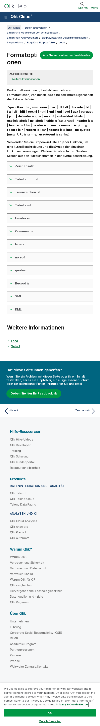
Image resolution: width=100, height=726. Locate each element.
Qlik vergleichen (21, 585)
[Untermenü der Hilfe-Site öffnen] (6, 17)
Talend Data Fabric (23, 504)
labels (19, 244)
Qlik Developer (20, 445)
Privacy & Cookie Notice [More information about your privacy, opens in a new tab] (72, 704)
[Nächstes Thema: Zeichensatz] (74, 411)
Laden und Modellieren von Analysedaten (32, 32)
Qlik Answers (19, 526)
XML (18, 296)
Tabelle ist (23, 205)
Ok (50, 712)
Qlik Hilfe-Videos (21, 439)
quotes (20, 270)
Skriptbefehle (15, 42)
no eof (20, 257)
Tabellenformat (26, 179)
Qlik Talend (18, 493)
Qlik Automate (20, 538)
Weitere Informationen (25, 79)
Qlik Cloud (21, 16)
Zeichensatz (24, 166)
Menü (94, 7)
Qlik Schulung (19, 456)
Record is (22, 283)
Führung (15, 627)
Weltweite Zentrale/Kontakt (29, 666)
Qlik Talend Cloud (22, 498)
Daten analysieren (36, 27)
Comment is (24, 231)
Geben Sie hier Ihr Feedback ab (33, 393)
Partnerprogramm (22, 649)
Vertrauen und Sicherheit (27, 562)
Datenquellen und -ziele (26, 596)
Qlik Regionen (19, 602)
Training (15, 450)
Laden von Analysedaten (22, 37)
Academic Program (23, 644)
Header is (22, 218)
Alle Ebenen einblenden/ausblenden (66, 55)
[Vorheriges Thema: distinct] (26, 411)
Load (62, 42)
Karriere (15, 655)
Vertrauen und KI (21, 574)
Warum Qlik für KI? (22, 579)
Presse (15, 661)
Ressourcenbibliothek (25, 467)
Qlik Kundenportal (22, 462)
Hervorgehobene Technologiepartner (36, 591)
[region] (50, 704)
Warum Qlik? (18, 557)
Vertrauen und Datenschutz (29, 568)
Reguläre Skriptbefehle (41, 42)
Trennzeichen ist (27, 192)
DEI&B (14, 638)
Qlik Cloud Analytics (23, 521)
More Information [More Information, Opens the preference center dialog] (50, 721)
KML (18, 309)
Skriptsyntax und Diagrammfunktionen (65, 37)
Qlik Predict (18, 532)
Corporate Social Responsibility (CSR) (36, 632)
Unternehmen (19, 621)
